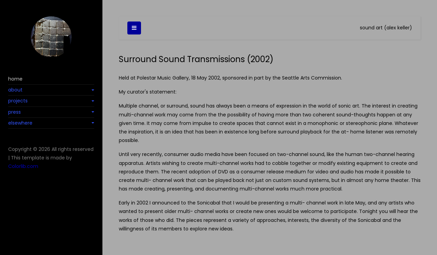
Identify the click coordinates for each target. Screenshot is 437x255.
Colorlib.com (23, 166)
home (15, 78)
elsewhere (20, 122)
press (14, 112)
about (15, 89)
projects (18, 100)
